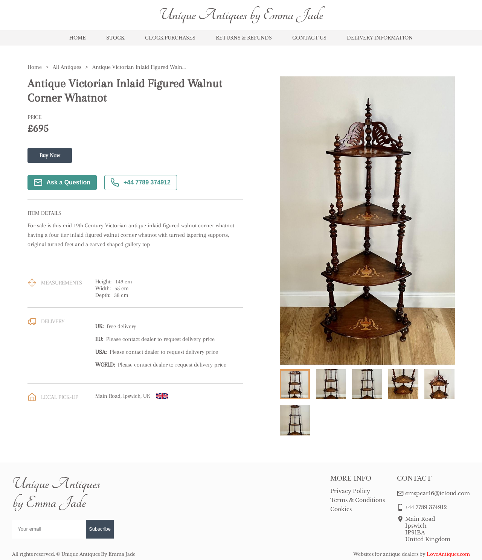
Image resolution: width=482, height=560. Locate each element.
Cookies (341, 509)
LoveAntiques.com (448, 554)
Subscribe (100, 529)
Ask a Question (62, 182)
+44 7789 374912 (141, 182)
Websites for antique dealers (385, 554)
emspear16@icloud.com (437, 493)
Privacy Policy (350, 491)
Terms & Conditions (357, 500)
